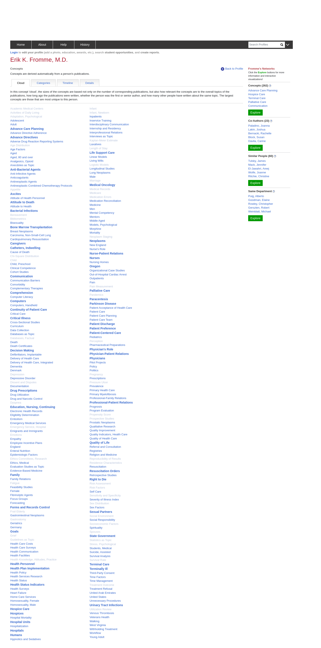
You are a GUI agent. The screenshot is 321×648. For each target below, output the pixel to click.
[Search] (264, 45)
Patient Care (97, 311)
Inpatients (95, 116)
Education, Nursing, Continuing (32, 407)
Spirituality (95, 527)
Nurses (94, 258)
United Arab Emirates (102, 592)
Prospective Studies (101, 418)
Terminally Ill (98, 568)
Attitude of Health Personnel (27, 198)
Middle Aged (97, 220)
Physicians (97, 358)
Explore (255, 112)
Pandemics (96, 294)
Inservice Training (100, 120)
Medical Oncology (102, 185)
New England (97, 245)
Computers (18, 301)
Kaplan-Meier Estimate (103, 140)
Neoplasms (97, 241)
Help (63, 44)
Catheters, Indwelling (25, 248)
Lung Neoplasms (99, 172)
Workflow (95, 633)
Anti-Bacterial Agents (25, 169)
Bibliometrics (18, 218)
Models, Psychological (103, 224)
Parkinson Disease (102, 303)
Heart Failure (18, 592)
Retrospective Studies (102, 475)
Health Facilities (20, 555)
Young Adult (96, 637)
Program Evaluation (101, 410)
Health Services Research (26, 576)
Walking (94, 621)
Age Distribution (20, 145)
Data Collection (19, 330)
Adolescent (17, 120)
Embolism (16, 419)
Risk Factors (97, 487)
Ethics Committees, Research (28, 458)
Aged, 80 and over (21, 157)
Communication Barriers (25, 280)
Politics (93, 370)
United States (97, 596)
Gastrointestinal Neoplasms (27, 515)
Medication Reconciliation (105, 200)
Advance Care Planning (27, 128)
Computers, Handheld (23, 305)
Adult (13, 124)
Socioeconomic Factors (103, 523)
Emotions (16, 434)
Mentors (94, 216)
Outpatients (96, 278)
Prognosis (95, 406)
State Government (102, 536)
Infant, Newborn (99, 112)
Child (13, 260)
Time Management (101, 580)
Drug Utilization (19, 394)
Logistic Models (99, 164)
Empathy (15, 438)
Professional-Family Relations (107, 398)
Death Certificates (21, 346)
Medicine (95, 204)
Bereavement (18, 214)
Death (14, 342)
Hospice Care (19, 609)
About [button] (42, 44)
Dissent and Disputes (23, 382)
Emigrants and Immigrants (26, 431)
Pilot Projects (97, 362)
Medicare (95, 193)
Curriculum (17, 326)
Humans (16, 635)
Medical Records (99, 189)
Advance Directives (24, 137)
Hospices (16, 613)
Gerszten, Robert (258, 207)
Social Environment (101, 516)
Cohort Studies (19, 272)
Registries (95, 450)
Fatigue (14, 483)
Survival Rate (97, 560)
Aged (13, 153)
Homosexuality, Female (24, 600)
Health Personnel (22, 564)
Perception (96, 341)
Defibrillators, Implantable (26, 354)
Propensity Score (100, 414)
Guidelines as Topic (22, 539)
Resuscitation (97, 466)
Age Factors (17, 149)
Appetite (15, 189)
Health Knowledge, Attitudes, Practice (33, 559)
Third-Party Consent (101, 573)
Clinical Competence (23, 268)
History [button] (85, 44)
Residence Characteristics (105, 462)
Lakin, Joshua (256, 129)
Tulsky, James (257, 160)
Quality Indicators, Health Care (108, 434)
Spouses (94, 531)
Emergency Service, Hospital (28, 427)
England (15, 446)
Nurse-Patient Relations (106, 253)
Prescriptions (97, 378)
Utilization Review (100, 609)
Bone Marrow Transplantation (31, 227)
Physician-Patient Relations (109, 353)
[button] (287, 45)
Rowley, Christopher (260, 203)
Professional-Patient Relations (111, 402)
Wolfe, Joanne (257, 172)
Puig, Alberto (256, 196)
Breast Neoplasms (21, 231)
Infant (93, 108)
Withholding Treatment (103, 629)
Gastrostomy (18, 519)
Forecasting (17, 503)
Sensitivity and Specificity (105, 495)
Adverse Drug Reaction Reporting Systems (36, 141)
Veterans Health (99, 617)
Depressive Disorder (22, 378)
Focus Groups (19, 498)
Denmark (16, 370)
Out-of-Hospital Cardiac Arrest (107, 274)
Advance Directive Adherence (28, 133)
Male (92, 176)
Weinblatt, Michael (259, 211)
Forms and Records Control (30, 507)
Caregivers (18, 243)
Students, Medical (100, 548)
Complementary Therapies (26, 288)
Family (15, 475)
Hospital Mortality (21, 617)
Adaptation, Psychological (26, 116)
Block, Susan (256, 137)
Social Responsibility (102, 519)
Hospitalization (19, 626)
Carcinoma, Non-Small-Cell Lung (30, 235)
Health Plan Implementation (30, 568)
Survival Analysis (99, 556)
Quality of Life (99, 442)
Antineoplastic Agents (23, 181)
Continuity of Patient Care (28, 309)
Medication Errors (100, 197)
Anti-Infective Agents (23, 173)
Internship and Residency (105, 128)
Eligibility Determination (24, 415)
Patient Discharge (102, 324)
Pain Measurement (101, 286)
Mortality (94, 232)
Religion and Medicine (103, 454)
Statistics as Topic (100, 540)
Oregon (94, 266)
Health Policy (18, 572)
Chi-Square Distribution (24, 256)
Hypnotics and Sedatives (25, 639)
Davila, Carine (257, 141)
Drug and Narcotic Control (26, 398)
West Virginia (97, 625)
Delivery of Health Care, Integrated (31, 362)
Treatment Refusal (100, 588)
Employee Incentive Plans (26, 443)
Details (89, 83)
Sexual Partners (100, 511)
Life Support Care (101, 152)
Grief (13, 535)
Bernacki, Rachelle (259, 133)
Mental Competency (101, 212)
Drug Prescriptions (23, 390)
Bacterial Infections (24, 210)
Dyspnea (15, 402)
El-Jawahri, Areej (258, 168)
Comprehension (21, 292)
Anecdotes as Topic (22, 165)
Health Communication (24, 551)
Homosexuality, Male (23, 604)
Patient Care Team (100, 319)
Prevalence (96, 386)
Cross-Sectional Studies (25, 322)
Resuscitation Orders (104, 471)
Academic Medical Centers (26, 108)
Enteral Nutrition (20, 450)
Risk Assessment (100, 483)
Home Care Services (23, 596)
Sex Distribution (99, 503)
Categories (43, 83)
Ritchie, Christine (258, 176)
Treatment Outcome (101, 585)
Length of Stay (98, 148)
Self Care (95, 491)
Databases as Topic (22, 334)
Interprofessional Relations (105, 132)
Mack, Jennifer (257, 164)
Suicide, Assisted (99, 552)
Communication (21, 276)
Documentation (19, 386)
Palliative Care (99, 290)
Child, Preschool (20, 264)
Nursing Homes (99, 262)
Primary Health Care (102, 390)
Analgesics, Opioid (21, 161)
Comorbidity (17, 284)
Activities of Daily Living (24, 112)
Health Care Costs (21, 543)
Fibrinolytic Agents (21, 495)
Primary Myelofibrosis (102, 394)
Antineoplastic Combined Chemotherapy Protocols (41, 185)
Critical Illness (20, 318)
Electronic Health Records (26, 411)
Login (14, 52)
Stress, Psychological (102, 544)
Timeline (68, 83)
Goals (14, 531)
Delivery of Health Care (24, 358)
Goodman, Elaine (259, 200)
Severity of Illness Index (104, 499)
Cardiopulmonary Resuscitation (29, 239)
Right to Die (97, 479)
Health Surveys (19, 588)
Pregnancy (96, 374)
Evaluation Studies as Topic (27, 466)
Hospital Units (20, 622)
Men (92, 209)
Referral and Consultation (105, 446)
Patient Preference (102, 328)
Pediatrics (95, 337)
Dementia (16, 366)
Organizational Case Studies (107, 270)
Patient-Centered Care (105, 333)
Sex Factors (96, 507)
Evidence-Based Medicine (26, 470)
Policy (93, 366)
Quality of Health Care (103, 438)
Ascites (15, 194)
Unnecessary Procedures (105, 600)
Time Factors (97, 577)
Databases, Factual (22, 338)
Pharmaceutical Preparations (107, 345)
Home (21, 44)
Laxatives (95, 144)
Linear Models (98, 156)
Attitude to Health (21, 206)
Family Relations (20, 479)
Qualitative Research (102, 426)
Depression (17, 374)
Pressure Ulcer (98, 382)
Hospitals (17, 630)
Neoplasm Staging (100, 236)
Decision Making (22, 350)
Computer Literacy (21, 296)
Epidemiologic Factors (24, 454)
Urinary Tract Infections (106, 605)
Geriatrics (16, 523)
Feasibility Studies (21, 487)
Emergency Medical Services (28, 423)
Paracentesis (98, 299)
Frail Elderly (17, 511)
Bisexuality (16, 222)
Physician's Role (101, 349)
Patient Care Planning (102, 315)
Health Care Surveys (23, 547)
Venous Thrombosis (101, 613)
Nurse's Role (97, 249)
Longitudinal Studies (101, 168)
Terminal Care (99, 564)
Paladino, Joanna (259, 125)
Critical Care (18, 313)
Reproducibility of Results (105, 458)
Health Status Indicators (27, 584)
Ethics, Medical (19, 462)
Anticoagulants (19, 177)
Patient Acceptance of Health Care (110, 307)
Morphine (95, 228)
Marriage (94, 180)
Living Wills (96, 160)
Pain (92, 282)
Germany (16, 527)
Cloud (20, 83)
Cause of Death (19, 252)
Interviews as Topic (101, 136)
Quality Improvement (102, 430)
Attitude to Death (22, 202)
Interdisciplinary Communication (109, 124)
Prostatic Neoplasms (102, 422)
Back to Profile (232, 69)
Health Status (18, 580)
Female (14, 491)
